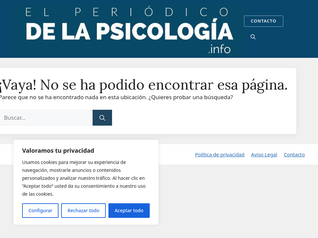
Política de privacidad (220, 154)
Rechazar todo (83, 210)
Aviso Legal (264, 154)
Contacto (294, 154)
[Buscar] (102, 118)
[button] (253, 37)
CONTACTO (263, 21)
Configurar (40, 210)
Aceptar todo (129, 210)
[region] (86, 182)
